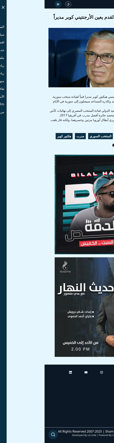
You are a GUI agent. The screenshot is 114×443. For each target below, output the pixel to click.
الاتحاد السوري (99, 136)
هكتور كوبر (19, 136)
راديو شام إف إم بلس (96, 412)
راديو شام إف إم (99, 402)
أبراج (107, 391)
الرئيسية (104, 380)
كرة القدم (78, 136)
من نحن (105, 423)
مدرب (36, 136)
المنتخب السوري (56, 136)
